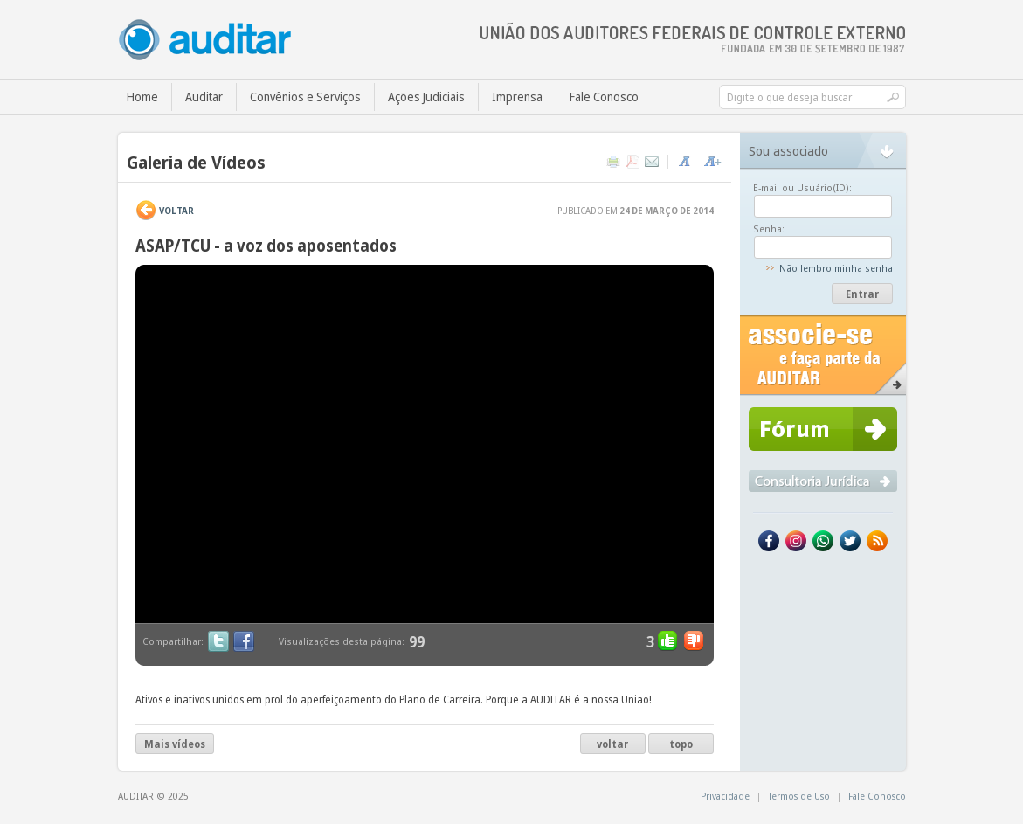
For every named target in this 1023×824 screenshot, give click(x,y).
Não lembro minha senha (836, 267)
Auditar (204, 96)
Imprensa (517, 96)
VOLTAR (176, 210)
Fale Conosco (604, 96)
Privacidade (725, 795)
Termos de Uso (799, 795)
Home (142, 96)
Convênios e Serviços (305, 96)
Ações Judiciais (426, 96)
